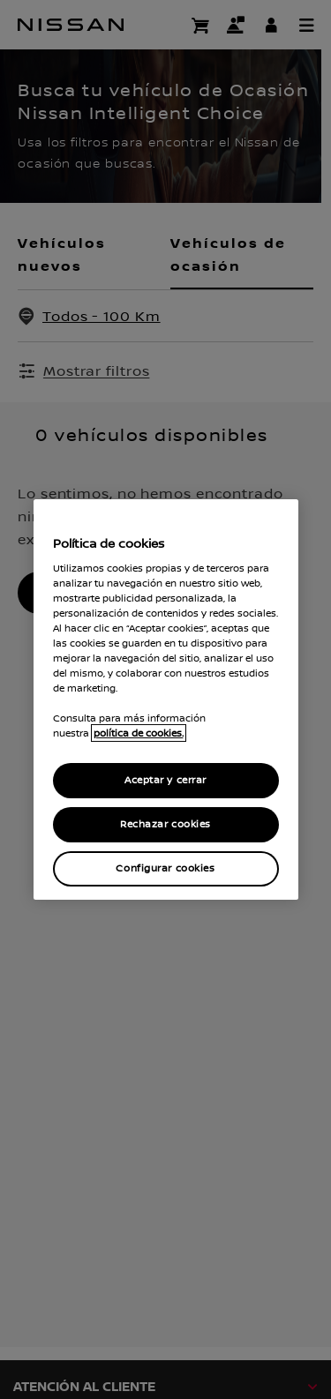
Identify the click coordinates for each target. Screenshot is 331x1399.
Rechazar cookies (165, 824)
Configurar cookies (165, 868)
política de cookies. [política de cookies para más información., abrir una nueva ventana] (139, 733)
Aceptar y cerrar (165, 780)
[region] (166, 699)
